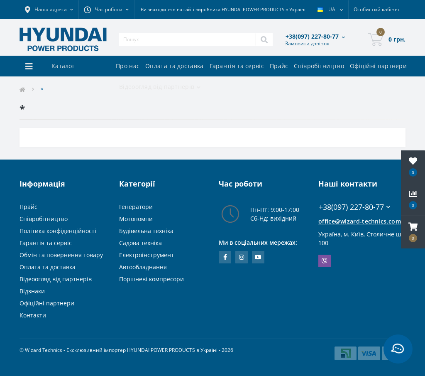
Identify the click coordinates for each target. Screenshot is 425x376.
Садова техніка (140, 243)
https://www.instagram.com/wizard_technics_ (241, 257)
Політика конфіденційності (58, 231)
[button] (413, 232)
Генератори (136, 207)
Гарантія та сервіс (237, 66)
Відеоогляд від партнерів (56, 279)
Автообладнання (143, 267)
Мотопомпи (136, 219)
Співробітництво (319, 66)
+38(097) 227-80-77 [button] (354, 207)
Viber (324, 261)
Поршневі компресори (151, 279)
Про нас (127, 66)
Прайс (279, 66)
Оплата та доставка (174, 66)
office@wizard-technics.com (359, 221)
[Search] (264, 39)
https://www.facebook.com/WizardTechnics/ (225, 257)
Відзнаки (32, 291)
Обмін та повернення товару (61, 255)
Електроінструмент (146, 255)
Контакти (33, 315)
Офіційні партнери (378, 66)
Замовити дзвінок (307, 43)
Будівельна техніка (146, 231)
